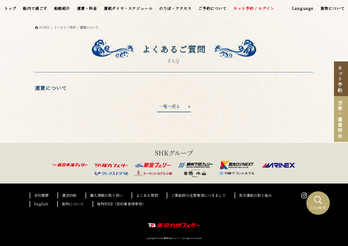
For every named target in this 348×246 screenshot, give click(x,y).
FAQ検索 (318, 203)
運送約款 (69, 195)
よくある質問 (147, 195)
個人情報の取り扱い (106, 195)
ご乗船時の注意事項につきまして (198, 195)
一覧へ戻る (169, 106)
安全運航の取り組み (255, 195)
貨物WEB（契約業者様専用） (121, 203)
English (41, 203)
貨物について (72, 203)
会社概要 (41, 195)
